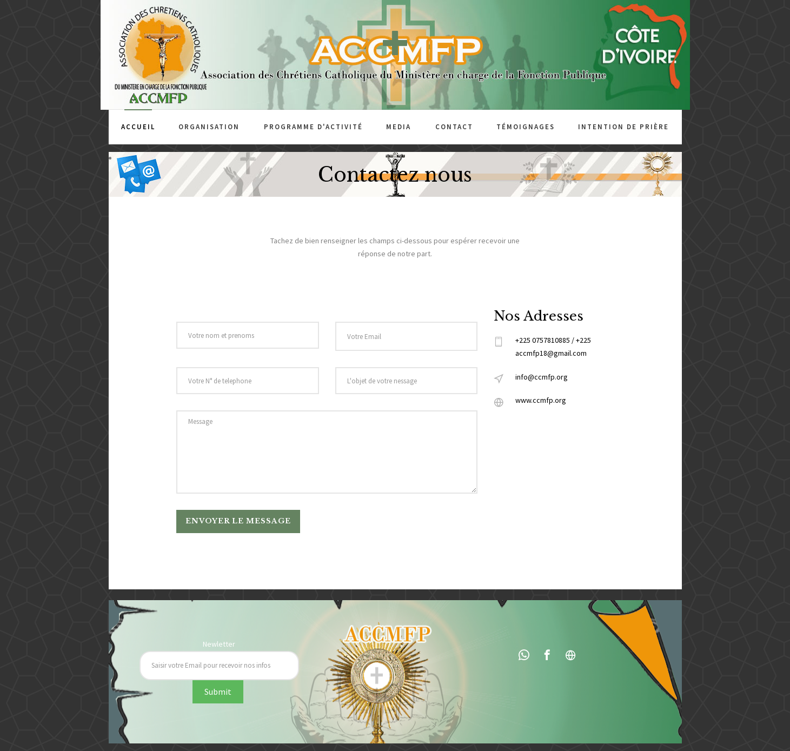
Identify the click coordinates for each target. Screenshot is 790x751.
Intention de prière (623, 126)
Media (398, 126)
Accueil (138, 126)
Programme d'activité (313, 126)
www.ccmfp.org (540, 400)
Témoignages (525, 126)
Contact (454, 126)
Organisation (209, 126)
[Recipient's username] (219, 665)
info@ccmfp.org (541, 377)
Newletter (219, 644)
